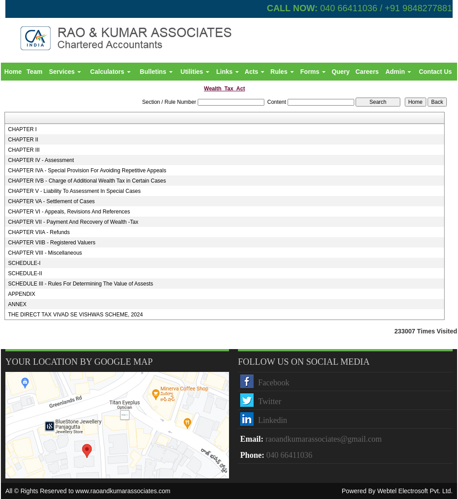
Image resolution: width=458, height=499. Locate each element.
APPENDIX (21, 294)
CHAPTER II (23, 139)
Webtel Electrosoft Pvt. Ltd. (415, 491)
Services (65, 71)
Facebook (273, 382)
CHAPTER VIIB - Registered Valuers (51, 242)
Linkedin (272, 420)
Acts (254, 71)
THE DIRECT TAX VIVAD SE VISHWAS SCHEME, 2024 (75, 314)
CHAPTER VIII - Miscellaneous (45, 253)
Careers (367, 71)
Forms (313, 71)
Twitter (269, 401)
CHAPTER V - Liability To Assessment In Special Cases (74, 191)
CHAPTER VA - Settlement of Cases (51, 201)
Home (13, 71)
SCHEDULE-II (25, 273)
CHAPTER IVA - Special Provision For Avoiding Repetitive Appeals (87, 170)
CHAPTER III (24, 150)
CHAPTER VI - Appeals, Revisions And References (69, 212)
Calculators (110, 71)
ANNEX (17, 304)
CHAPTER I (22, 129)
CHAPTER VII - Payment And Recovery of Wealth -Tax (73, 222)
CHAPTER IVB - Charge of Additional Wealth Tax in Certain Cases (87, 181)
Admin (398, 71)
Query (340, 71)
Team (34, 71)
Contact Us (435, 71)
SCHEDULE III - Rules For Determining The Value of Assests (80, 284)
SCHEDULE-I (24, 263)
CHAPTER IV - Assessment (41, 160)
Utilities (195, 71)
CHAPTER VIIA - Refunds (39, 232)
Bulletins (156, 71)
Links (227, 71)
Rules (282, 71)
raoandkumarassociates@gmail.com (324, 439)
